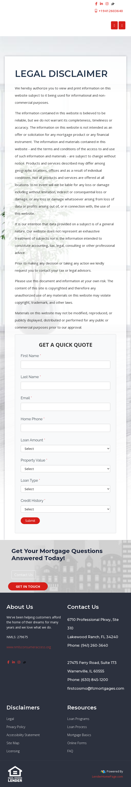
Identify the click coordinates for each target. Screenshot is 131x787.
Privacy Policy (16, 727)
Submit (30, 520)
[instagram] (107, 3)
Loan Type (30, 480)
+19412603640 (108, 11)
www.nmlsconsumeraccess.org (29, 647)
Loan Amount (33, 440)
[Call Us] (114, 25)
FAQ (70, 751)
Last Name (31, 377)
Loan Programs (78, 719)
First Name (31, 356)
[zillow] (113, 3)
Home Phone (33, 419)
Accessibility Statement (23, 735)
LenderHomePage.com (107, 776)
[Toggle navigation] (122, 25)
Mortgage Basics (79, 735)
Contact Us (23, 574)
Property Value (34, 460)
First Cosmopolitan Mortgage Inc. (41, 25)
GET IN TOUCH (28, 586)
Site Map (13, 743)
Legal (10, 719)
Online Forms (77, 743)
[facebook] (96, 3)
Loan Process (77, 727)
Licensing (13, 751)
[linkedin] (101, 3)
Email (26, 398)
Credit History (33, 501)
